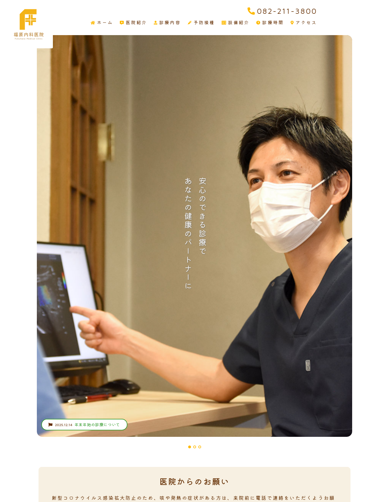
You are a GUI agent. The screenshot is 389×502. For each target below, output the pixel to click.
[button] (189, 447)
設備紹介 (236, 22)
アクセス (304, 22)
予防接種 (201, 22)
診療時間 (270, 22)
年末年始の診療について (84, 424)
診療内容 (167, 22)
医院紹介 (133, 22)
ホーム (102, 22)
